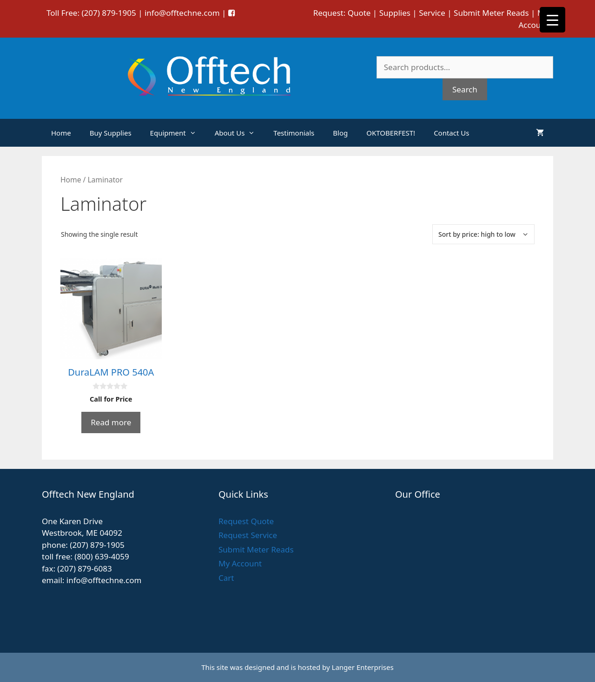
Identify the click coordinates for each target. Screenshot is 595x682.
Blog (340, 132)
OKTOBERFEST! (390, 132)
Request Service (247, 535)
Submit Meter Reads (491, 12)
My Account (240, 563)
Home (61, 132)
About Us (239, 133)
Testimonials (293, 132)
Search (464, 89)
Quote (359, 12)
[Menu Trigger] (552, 19)
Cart (226, 577)
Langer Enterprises (363, 667)
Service (432, 12)
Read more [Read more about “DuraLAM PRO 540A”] (111, 422)
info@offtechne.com (182, 12)
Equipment (177, 133)
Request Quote (246, 521)
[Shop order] (483, 234)
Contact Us (451, 132)
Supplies (394, 12)
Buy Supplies (111, 132)
